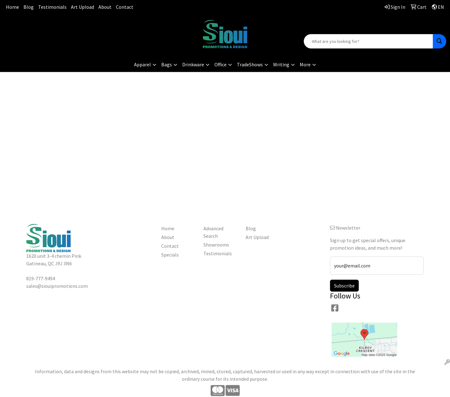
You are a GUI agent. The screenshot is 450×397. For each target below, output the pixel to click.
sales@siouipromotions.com (75, 31)
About (105, 7)
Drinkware (193, 64)
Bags (166, 64)
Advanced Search (213, 232)
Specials (170, 255)
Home (12, 7)
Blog (28, 7)
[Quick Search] (368, 41)
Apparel (142, 64)
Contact (124, 7)
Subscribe (344, 285)
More (305, 64)
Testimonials (52, 7)
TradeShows (250, 64)
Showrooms (216, 245)
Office (220, 64)
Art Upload (82, 7)
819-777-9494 (75, 24)
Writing (281, 64)
